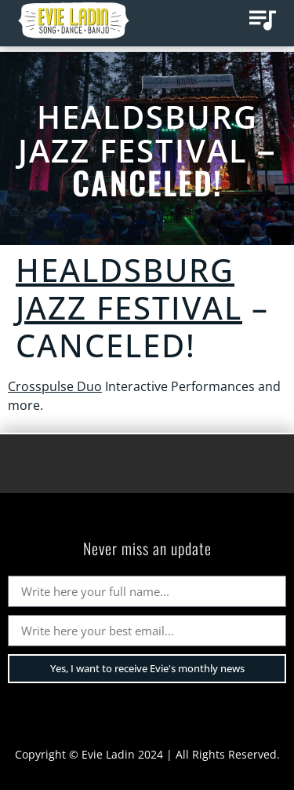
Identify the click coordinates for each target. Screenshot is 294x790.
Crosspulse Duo (55, 386)
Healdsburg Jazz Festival (138, 133)
